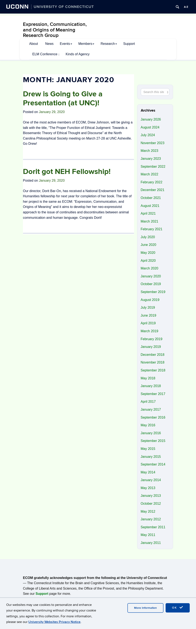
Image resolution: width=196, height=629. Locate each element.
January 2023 (151, 158)
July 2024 (148, 135)
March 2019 (149, 331)
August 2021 (150, 206)
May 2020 (148, 252)
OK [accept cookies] (177, 607)
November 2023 (153, 143)
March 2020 (149, 268)
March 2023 (149, 150)
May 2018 (148, 378)
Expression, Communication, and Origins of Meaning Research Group (55, 29)
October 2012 (151, 503)
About (33, 43)
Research (109, 43)
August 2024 (150, 127)
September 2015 (153, 441)
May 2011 (148, 535)
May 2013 (148, 488)
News (49, 43)
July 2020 (148, 237)
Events (66, 43)
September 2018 (153, 370)
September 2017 (153, 394)
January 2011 (151, 543)
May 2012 (148, 511)
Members (86, 43)
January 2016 (151, 433)
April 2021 (148, 213)
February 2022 (151, 182)
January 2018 (151, 386)
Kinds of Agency (78, 54)
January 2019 (151, 346)
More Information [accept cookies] (145, 608)
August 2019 (150, 300)
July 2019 (148, 307)
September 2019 (153, 292)
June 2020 (148, 245)
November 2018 (153, 362)
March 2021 (149, 221)
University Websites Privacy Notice (54, 622)
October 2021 (151, 198)
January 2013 (151, 495)
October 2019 (151, 284)
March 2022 (149, 174)
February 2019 (151, 339)
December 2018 (153, 354)
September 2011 (153, 527)
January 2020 (151, 276)
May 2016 (148, 425)
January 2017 (151, 409)
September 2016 (153, 417)
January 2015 (151, 456)
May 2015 (148, 448)
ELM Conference (45, 54)
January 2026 (151, 119)
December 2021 (153, 190)
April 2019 (148, 323)
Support (129, 43)
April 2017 (148, 401)
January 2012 (151, 519)
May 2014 (148, 472)
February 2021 (151, 229)
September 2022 (153, 166)
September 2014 (153, 464)
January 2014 (151, 480)
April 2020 (148, 260)
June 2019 (148, 315)
